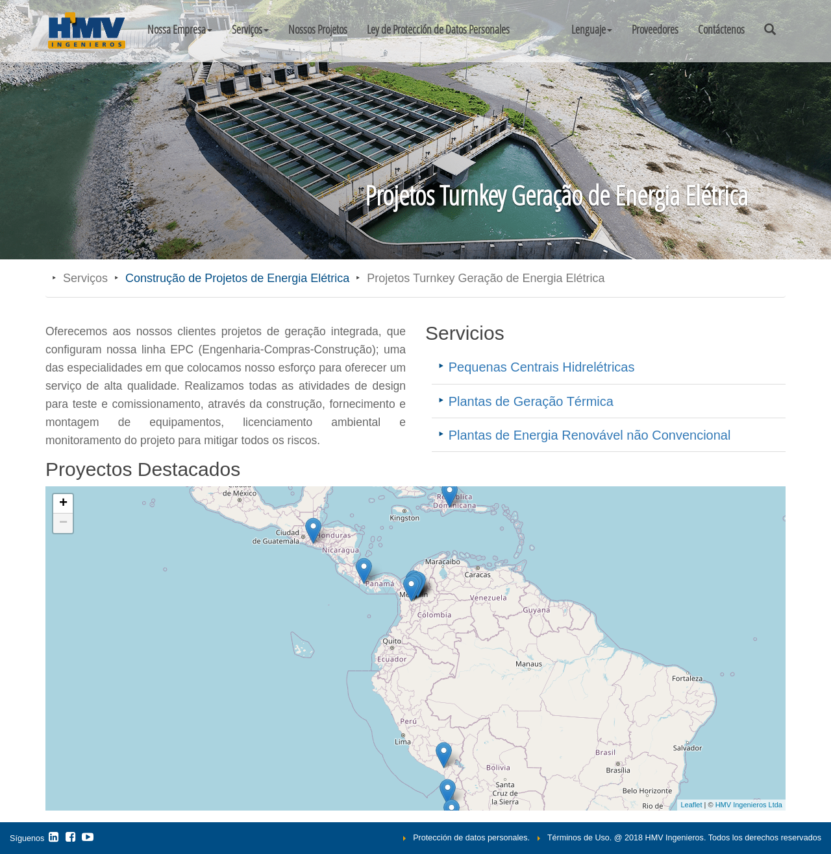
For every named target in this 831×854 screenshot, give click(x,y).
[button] (592, 29)
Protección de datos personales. (471, 837)
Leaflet (691, 805)
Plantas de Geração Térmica (531, 401)
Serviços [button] (250, 29)
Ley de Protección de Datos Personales (438, 29)
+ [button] (63, 504)
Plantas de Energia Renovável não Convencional (590, 435)
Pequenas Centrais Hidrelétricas (542, 367)
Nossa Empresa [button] (179, 29)
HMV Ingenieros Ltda (748, 805)
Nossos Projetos (317, 29)
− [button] (63, 523)
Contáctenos (721, 29)
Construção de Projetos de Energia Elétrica (237, 278)
